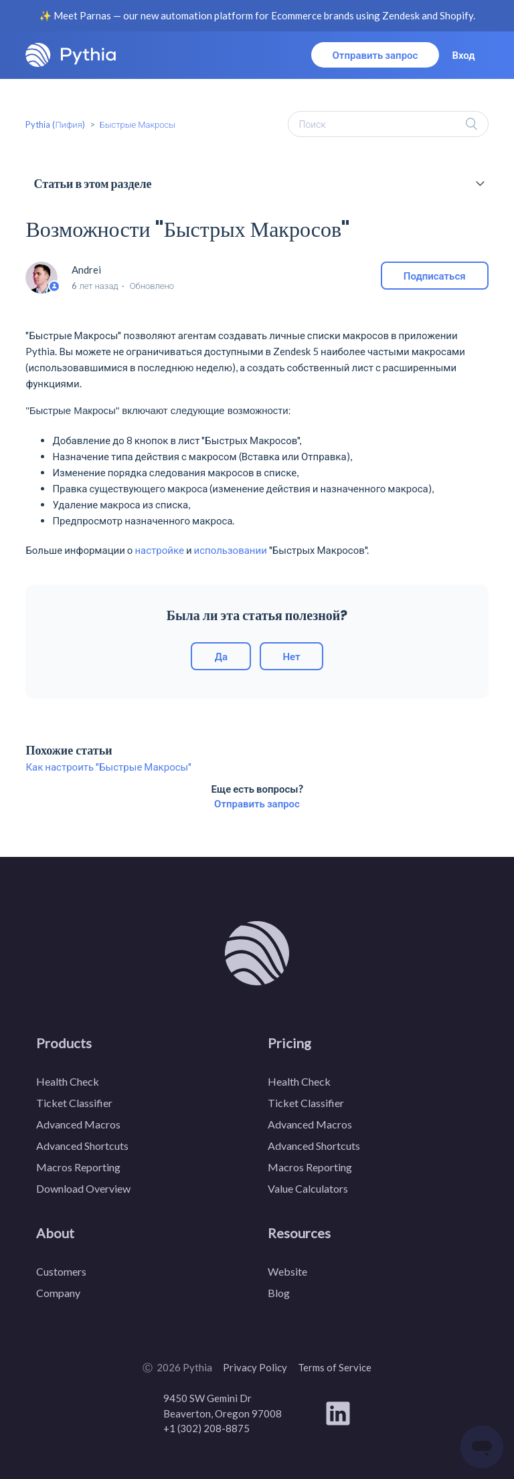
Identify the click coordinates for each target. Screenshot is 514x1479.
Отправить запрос (375, 55)
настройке (159, 550)
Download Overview (83, 1188)
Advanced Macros (78, 1124)
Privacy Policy (255, 1367)
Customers (61, 1271)
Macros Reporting (78, 1167)
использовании (230, 550)
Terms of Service (334, 1367)
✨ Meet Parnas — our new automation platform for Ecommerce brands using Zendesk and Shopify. (257, 15)
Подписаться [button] (435, 276)
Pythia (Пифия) (54, 124)
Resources (299, 1233)
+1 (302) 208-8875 (206, 1428)
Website (287, 1271)
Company (58, 1292)
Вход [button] (463, 55)
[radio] (221, 656)
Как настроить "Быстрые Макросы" (108, 767)
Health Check (67, 1081)
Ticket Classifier (74, 1102)
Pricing (289, 1043)
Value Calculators (308, 1188)
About (55, 1233)
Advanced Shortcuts (82, 1145)
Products (64, 1043)
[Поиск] (388, 124)
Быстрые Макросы (137, 124)
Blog (279, 1292)
